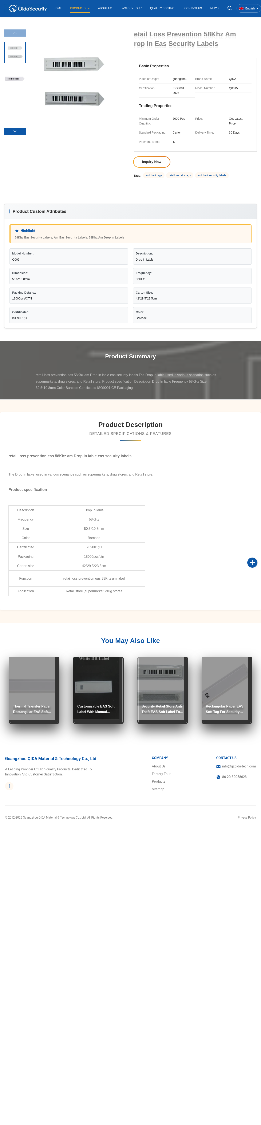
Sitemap (158, 789)
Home (58, 8)
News (214, 8)
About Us (105, 8)
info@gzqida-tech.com (239, 766)
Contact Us (193, 8)
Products (78, 8)
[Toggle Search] (229, 8)
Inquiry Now (152, 162)
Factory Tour (131, 8)
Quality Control (163, 8)
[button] (15, 131)
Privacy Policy (247, 817)
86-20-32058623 (234, 777)
